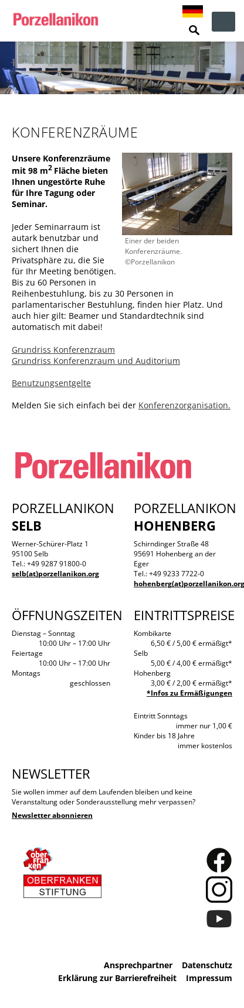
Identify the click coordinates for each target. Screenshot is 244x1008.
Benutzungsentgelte (51, 382)
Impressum (209, 977)
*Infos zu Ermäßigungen (189, 693)
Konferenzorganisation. (184, 405)
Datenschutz (207, 965)
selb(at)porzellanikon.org (55, 574)
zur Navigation (223, 22)
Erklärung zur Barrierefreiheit (117, 977)
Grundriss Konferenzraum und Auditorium (96, 360)
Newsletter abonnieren (52, 815)
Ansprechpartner (138, 965)
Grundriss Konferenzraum (63, 349)
